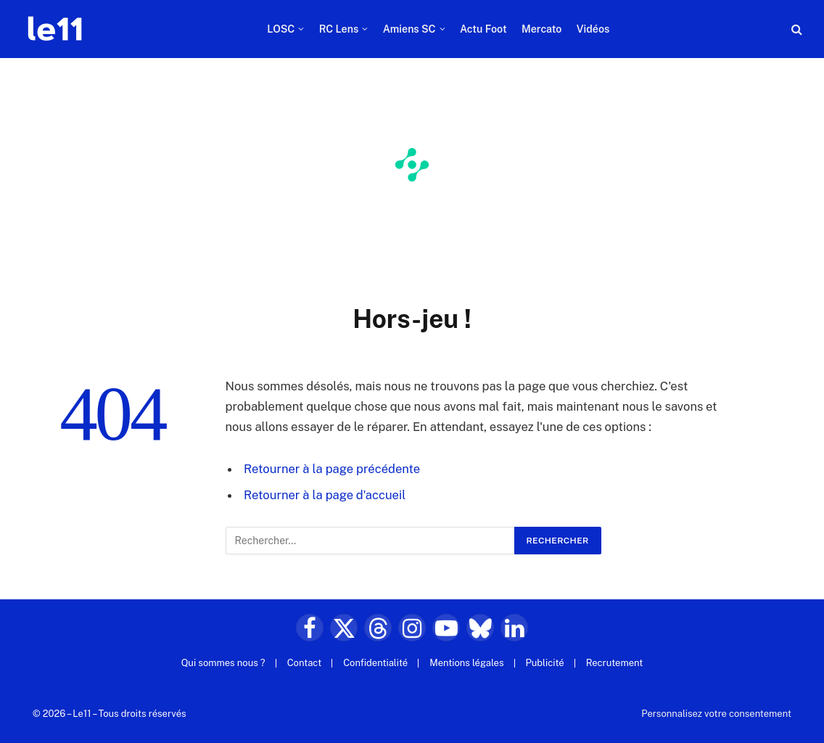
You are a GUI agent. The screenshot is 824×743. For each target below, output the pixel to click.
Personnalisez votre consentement (716, 713)
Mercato (541, 29)
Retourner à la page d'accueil (324, 495)
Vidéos (593, 29)
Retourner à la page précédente (332, 468)
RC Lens (339, 29)
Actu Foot (483, 29)
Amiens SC (409, 29)
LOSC (280, 29)
